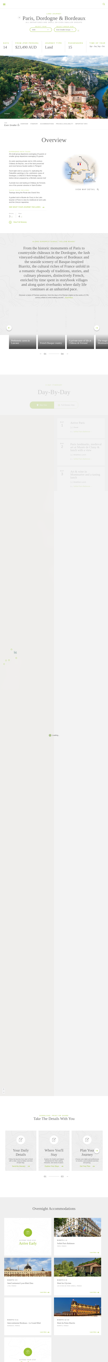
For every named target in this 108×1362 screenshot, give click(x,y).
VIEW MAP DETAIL (87, 189)
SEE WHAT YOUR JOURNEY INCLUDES (26, 207)
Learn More (14, 1122)
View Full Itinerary (18, 222)
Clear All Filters (5, 843)
